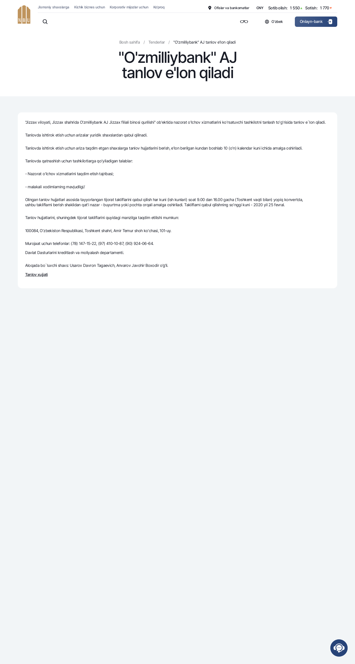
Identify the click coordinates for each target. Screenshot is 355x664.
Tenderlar (156, 42)
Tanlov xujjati (36, 274)
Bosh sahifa (129, 42)
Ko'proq (159, 7)
